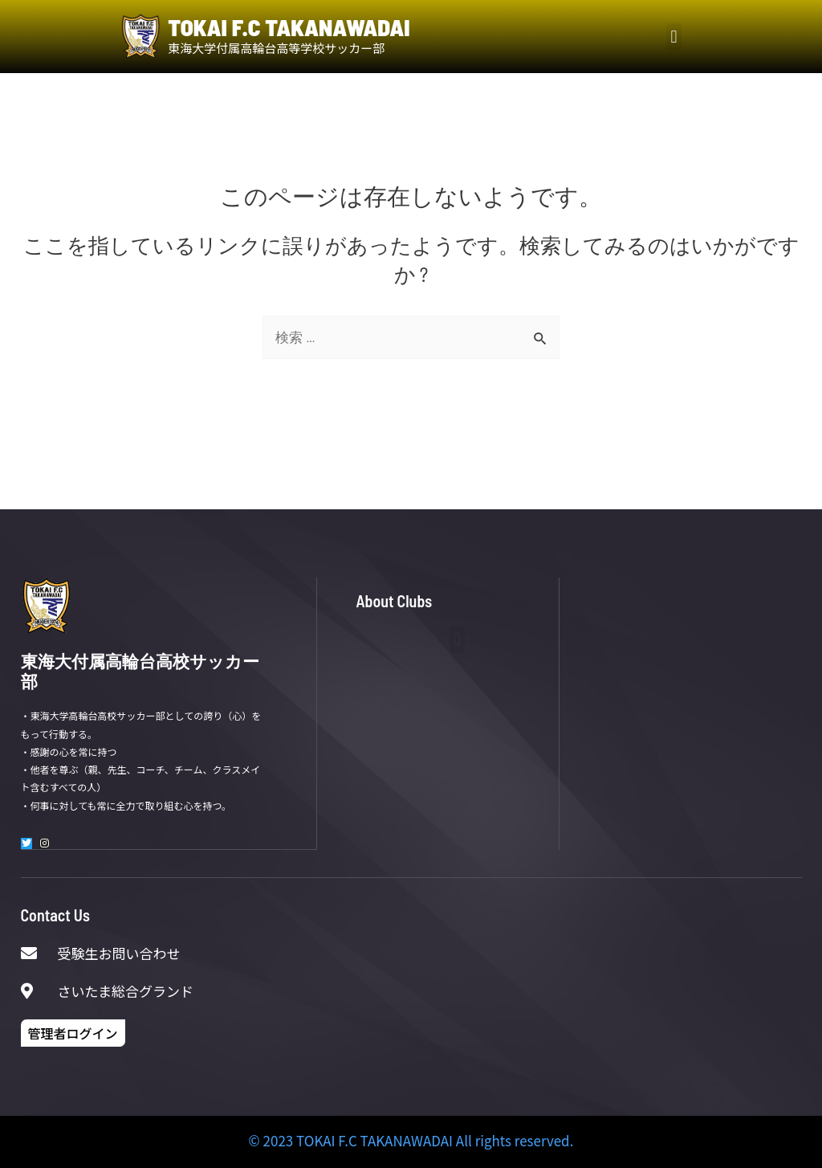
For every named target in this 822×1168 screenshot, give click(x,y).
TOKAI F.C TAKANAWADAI (288, 27)
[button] (674, 36)
